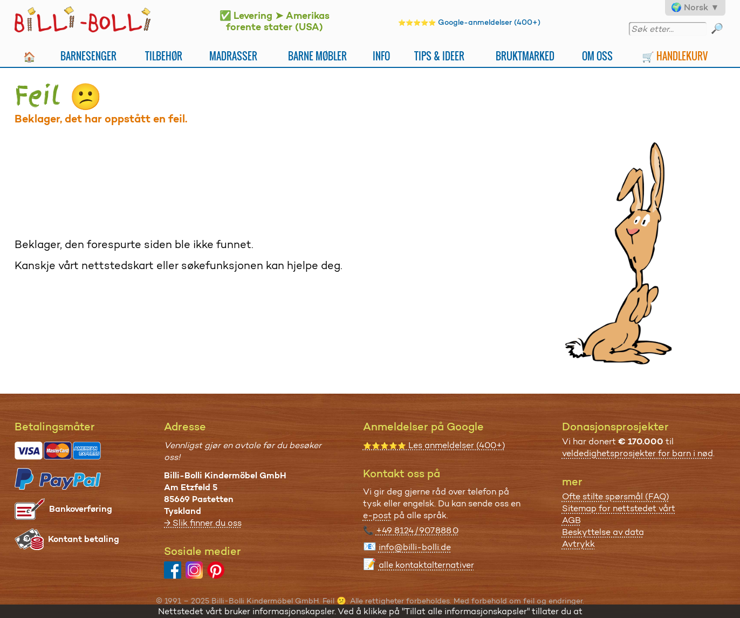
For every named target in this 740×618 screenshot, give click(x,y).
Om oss (597, 56)
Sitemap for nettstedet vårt (618, 508)
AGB (571, 520)
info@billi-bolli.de (415, 547)
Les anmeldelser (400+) (434, 445)
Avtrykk (578, 544)
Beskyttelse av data (603, 532)
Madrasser (233, 56)
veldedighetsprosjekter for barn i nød (637, 453)
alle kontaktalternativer (426, 565)
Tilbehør (163, 56)
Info (381, 56)
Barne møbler (317, 56)
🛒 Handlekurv (675, 56)
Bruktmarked (525, 56)
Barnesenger (88, 56)
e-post (377, 515)
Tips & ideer (439, 56)
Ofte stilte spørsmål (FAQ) (615, 496)
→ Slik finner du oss (203, 523)
